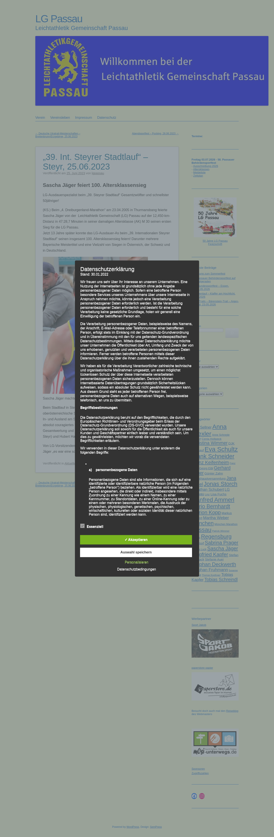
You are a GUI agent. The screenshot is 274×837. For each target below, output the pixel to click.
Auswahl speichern (136, 552)
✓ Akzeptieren (136, 539)
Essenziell (91, 526)
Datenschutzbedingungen (136, 569)
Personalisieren (136, 562)
